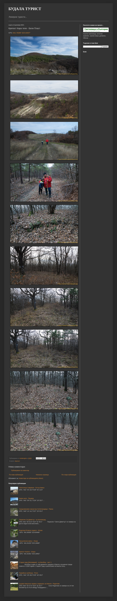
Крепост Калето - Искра (27, 552)
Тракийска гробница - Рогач (28, 573)
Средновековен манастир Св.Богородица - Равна (36, 509)
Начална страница (42, 475)
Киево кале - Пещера (26, 498)
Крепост (17, 461)
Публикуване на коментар (20, 470)
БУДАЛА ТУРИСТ (24, 9)
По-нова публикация (16, 475)
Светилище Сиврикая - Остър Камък (31, 488)
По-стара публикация (68, 475)
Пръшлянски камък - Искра (28, 541)
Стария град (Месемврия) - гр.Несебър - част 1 (35, 562)
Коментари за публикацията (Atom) (31, 478)
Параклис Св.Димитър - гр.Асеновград (32, 519)
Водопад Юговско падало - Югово (30, 530)
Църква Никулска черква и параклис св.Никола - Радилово (39, 584)
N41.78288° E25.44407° (21, 33)
